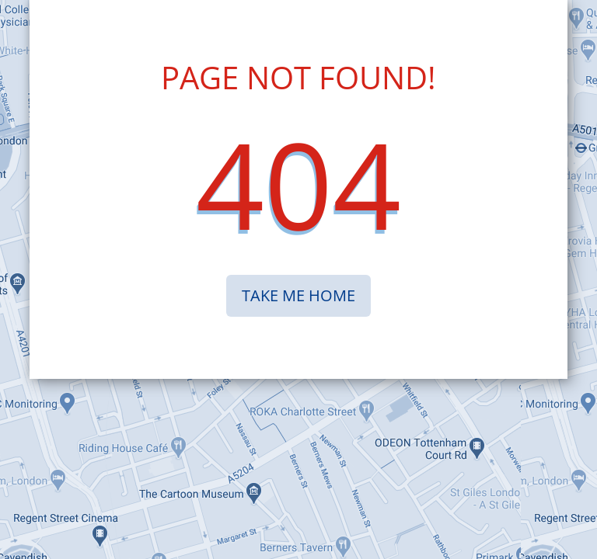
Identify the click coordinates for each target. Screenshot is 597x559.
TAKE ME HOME (298, 295)
